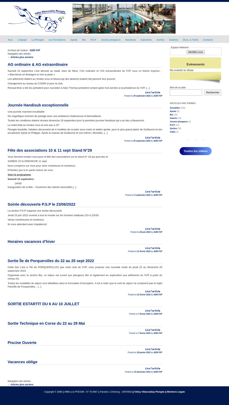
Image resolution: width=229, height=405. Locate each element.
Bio (84, 40)
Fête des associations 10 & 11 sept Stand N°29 (50, 150)
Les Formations (56, 40)
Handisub (130, 40)
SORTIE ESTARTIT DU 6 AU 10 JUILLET (43, 304)
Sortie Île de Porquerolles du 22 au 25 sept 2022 (51, 261)
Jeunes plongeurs (111, 40)
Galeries (173, 40)
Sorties (160, 40)
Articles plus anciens (20, 57)
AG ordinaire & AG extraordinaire (38, 64)
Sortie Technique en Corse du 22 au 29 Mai (46, 323)
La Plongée (37, 40)
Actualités (175, 108)
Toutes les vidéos (196, 151)
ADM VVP (35, 50)
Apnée (73, 40)
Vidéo (173, 132)
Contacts (208, 40)
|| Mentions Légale (175, 392)
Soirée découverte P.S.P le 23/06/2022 (41, 204)
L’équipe (22, 40)
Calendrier (146, 40)
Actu (10, 40)
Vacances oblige (22, 362)
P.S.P (93, 40)
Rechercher (212, 92)
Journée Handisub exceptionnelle (38, 105)
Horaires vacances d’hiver (31, 241)
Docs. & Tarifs (190, 40)
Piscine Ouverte (22, 343)
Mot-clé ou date (178, 87)
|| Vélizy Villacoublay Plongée (148, 392)
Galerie (173, 118)
